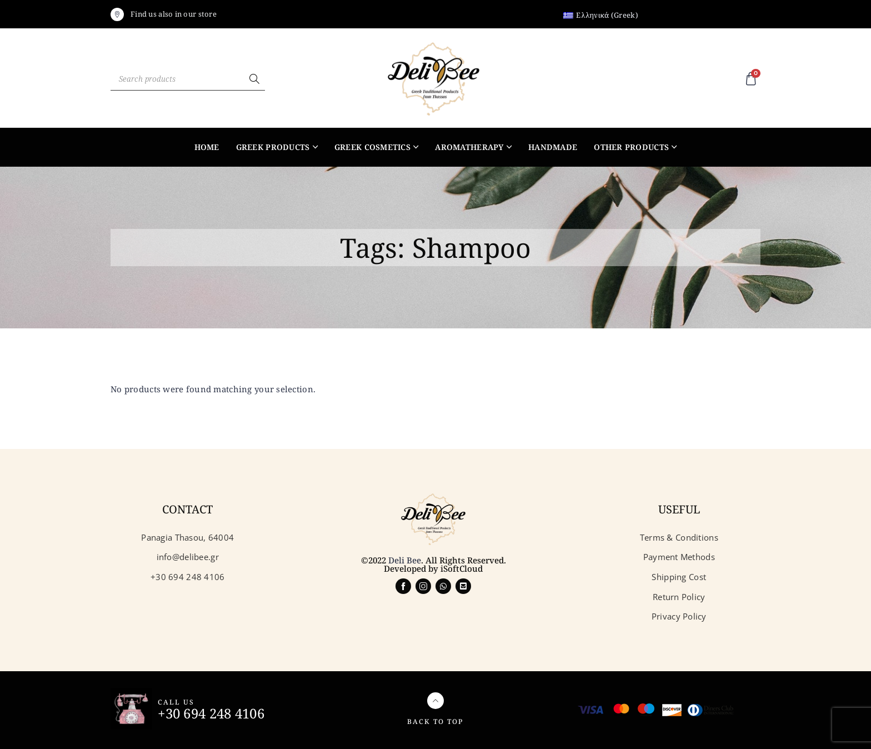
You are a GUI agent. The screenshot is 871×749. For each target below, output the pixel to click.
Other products (631, 147)
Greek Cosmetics (372, 147)
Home (206, 147)
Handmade (552, 147)
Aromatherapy (469, 147)
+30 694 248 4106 (211, 713)
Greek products (273, 147)
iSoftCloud (461, 568)
